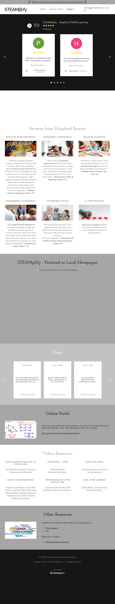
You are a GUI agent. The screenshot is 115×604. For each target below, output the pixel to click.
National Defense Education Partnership (57, 470)
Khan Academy (52, 528)
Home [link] (43, 9)
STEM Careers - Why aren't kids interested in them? (94, 488)
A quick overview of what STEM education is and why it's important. (57, 488)
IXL (47, 530)
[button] (71, 9)
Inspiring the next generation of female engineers (94, 470)
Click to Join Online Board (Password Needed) (60, 433)
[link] (15, 9)
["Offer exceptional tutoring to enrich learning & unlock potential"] (57, 2)
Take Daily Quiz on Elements (57, 542)
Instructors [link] (56, 9)
